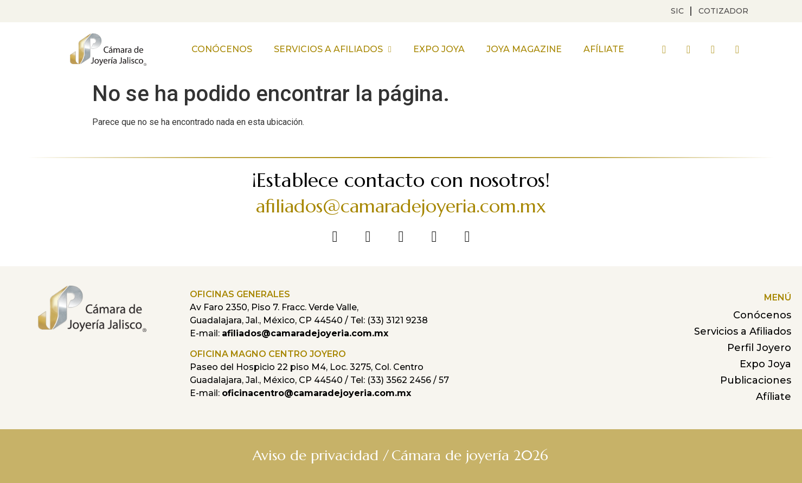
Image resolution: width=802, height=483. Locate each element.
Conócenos (221, 49)
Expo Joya (439, 49)
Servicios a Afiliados (333, 49)
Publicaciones (755, 380)
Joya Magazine (524, 49)
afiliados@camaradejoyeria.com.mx (401, 206)
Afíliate (603, 49)
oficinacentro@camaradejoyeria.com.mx (316, 393)
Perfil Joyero (759, 348)
